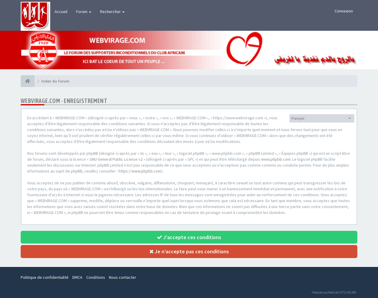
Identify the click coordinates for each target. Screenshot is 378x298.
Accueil (61, 11)
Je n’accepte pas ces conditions (189, 251)
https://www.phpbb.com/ (140, 171)
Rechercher (112, 11)
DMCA (77, 277)
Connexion (344, 11)
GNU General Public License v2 (116, 159)
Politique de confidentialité (45, 277)
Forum (83, 11)
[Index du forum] (28, 81)
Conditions (95, 277)
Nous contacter (122, 277)
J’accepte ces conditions (189, 237)
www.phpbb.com (276, 159)
